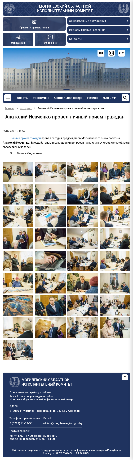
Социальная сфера (68, 98)
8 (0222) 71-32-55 (21, 423)
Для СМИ (109, 98)
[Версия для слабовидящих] (121, 53)
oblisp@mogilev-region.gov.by (62, 423)
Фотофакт (26, 108)
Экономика (41, 98)
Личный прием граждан (25, 138)
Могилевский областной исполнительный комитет (65, 8)
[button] (18, 171)
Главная (9, 108)
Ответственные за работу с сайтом (30, 392)
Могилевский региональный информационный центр (41, 399)
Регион (92, 98)
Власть (22, 98)
